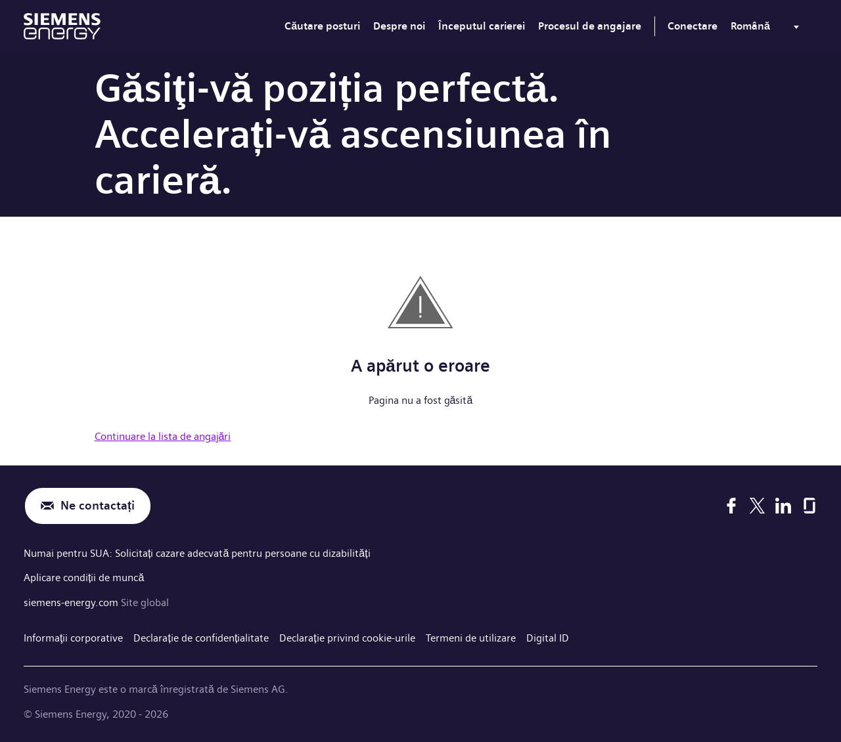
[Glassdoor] (809, 505)
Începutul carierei (481, 26)
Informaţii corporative (73, 638)
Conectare (692, 26)
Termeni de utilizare (471, 638)
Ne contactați (97, 506)
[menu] (767, 29)
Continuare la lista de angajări (163, 436)
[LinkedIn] (783, 505)
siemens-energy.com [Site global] (72, 602)
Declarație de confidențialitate (201, 638)
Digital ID (547, 638)
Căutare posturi (322, 26)
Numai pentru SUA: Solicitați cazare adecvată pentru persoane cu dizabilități (197, 553)
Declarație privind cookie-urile (347, 638)
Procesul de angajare (589, 26)
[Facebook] (731, 505)
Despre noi (399, 26)
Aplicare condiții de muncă (84, 577)
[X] (757, 505)
